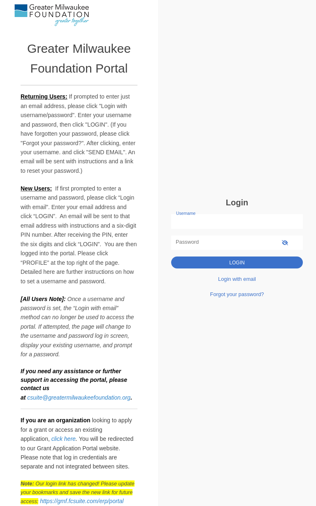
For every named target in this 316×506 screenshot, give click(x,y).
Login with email (237, 279)
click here (63, 438)
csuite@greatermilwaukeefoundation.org (78, 397)
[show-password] (285, 242)
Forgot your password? (237, 294)
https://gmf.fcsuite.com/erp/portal (81, 501)
